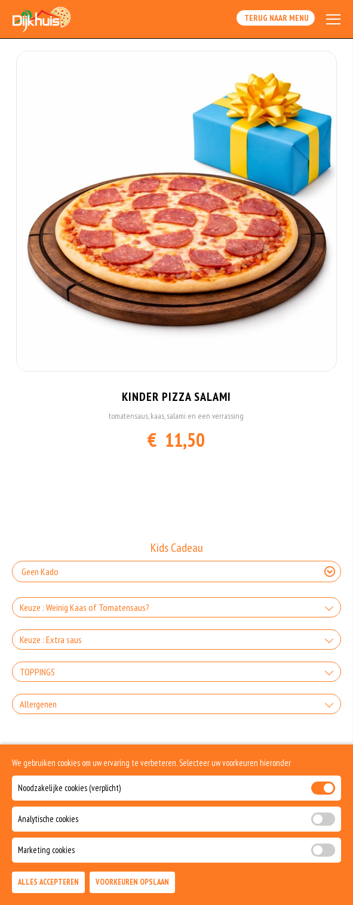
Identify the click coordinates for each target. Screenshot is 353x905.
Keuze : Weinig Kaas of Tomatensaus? (84, 607)
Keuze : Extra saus (51, 639)
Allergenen (38, 704)
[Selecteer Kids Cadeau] (176, 571)
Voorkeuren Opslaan (132, 882)
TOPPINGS (37, 672)
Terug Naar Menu (276, 18)
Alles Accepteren (48, 882)
